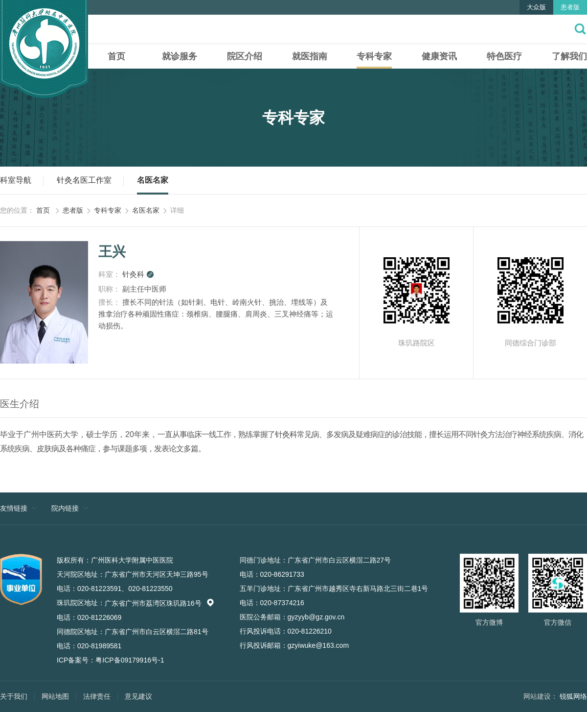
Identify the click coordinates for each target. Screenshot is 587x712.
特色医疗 (504, 56)
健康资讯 (439, 56)
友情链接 (13, 508)
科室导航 (15, 180)
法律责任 (97, 696)
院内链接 (65, 508)
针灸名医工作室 (84, 180)
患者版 (570, 7)
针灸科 (138, 274)
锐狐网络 (573, 696)
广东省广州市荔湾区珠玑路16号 (159, 603)
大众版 (536, 7)
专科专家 (374, 56)
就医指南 (309, 56)
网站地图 (55, 696)
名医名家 (152, 180)
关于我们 (13, 696)
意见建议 (138, 696)
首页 (116, 56)
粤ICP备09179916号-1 (129, 660)
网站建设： (540, 696)
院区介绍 (244, 56)
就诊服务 (179, 56)
